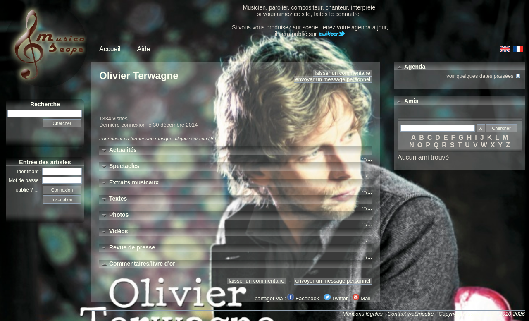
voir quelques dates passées (484, 75)
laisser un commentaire (342, 73)
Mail (361, 298)
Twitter (336, 298)
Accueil (110, 49)
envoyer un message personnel (332, 79)
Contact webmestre (411, 314)
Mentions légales (362, 314)
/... (367, 159)
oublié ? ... (29, 190)
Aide (143, 49)
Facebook (303, 298)
